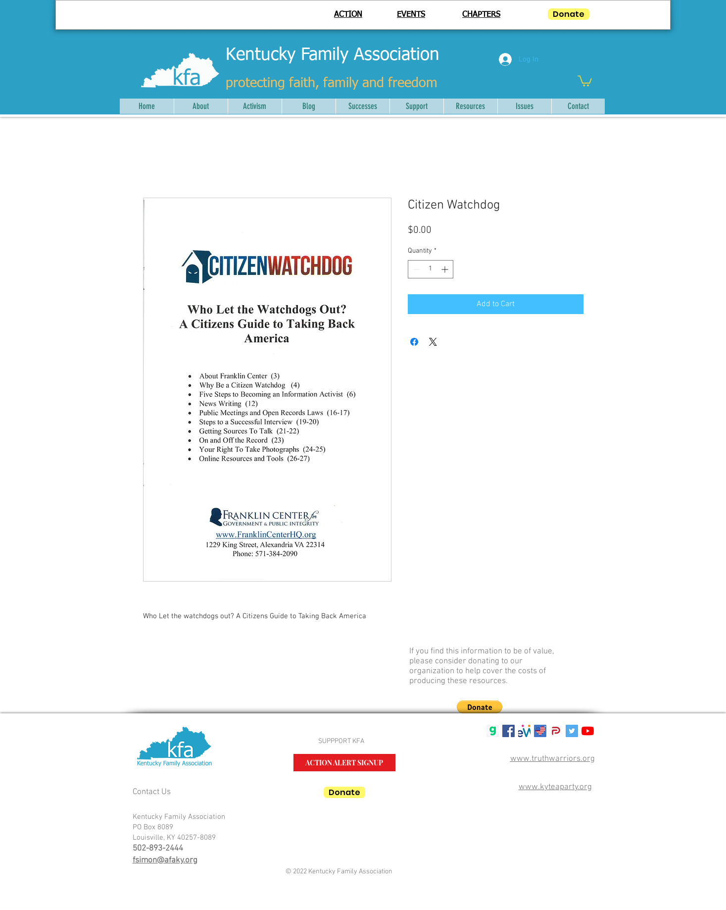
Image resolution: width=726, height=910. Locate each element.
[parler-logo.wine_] (556, 731)
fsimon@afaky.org (165, 860)
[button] (585, 80)
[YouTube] (587, 731)
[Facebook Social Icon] (508, 731)
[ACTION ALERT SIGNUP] (344, 762)
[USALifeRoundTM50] (540, 731)
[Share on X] (433, 342)
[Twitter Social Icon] (572, 731)
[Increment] (445, 269)
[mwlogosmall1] (524, 731)
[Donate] (568, 14)
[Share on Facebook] (414, 342)
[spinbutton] (430, 269)
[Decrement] (415, 269)
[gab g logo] (492, 731)
